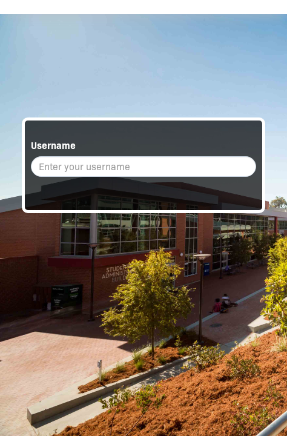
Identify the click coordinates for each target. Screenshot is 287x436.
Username (53, 145)
